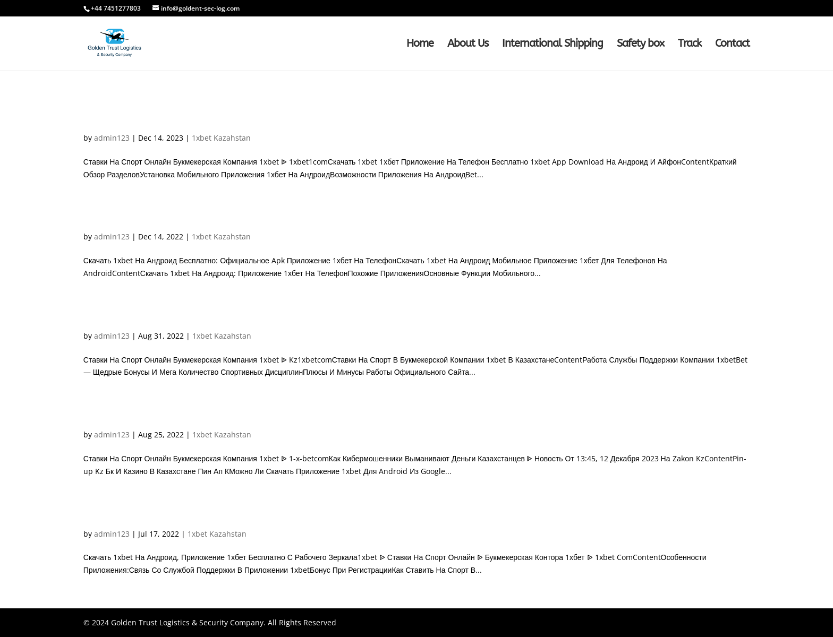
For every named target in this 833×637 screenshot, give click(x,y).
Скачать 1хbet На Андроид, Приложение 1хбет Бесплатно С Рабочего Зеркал (312, 515)
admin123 (112, 138)
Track (689, 44)
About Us (467, 44)
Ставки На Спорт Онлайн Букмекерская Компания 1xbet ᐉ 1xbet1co (285, 119)
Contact (732, 44)
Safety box (640, 44)
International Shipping (552, 44)
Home (420, 44)
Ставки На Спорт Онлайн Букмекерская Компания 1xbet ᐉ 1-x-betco (285, 416)
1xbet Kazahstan (221, 138)
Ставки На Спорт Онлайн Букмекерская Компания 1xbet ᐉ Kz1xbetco (288, 317)
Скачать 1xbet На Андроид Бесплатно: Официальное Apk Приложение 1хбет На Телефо (346, 218)
